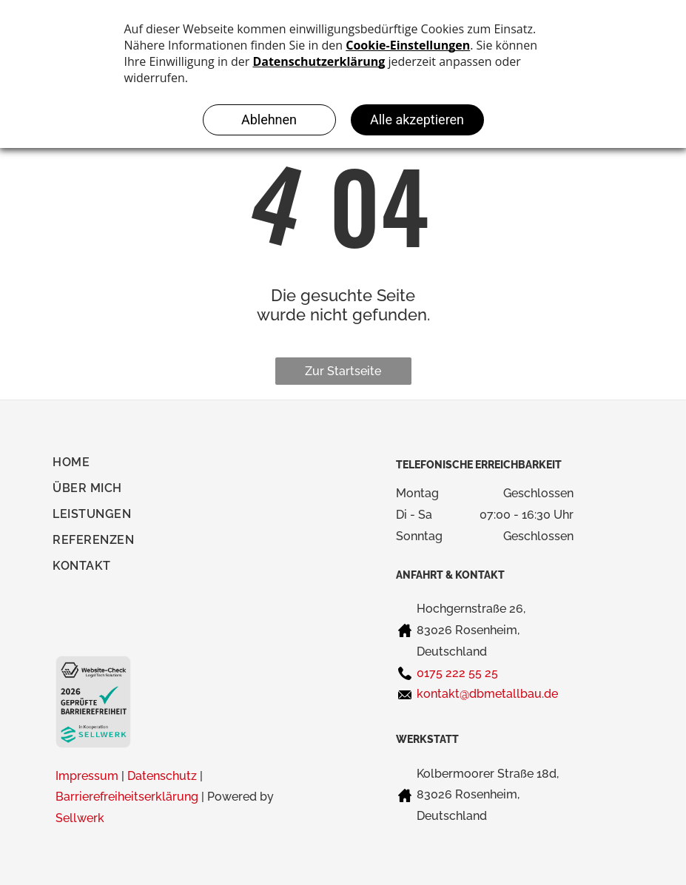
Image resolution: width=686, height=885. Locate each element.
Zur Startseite (343, 371)
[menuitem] (79, 466)
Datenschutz (162, 776)
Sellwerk (80, 818)
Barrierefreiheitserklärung (127, 797)
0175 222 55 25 (457, 673)
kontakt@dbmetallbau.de (487, 694)
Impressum (87, 776)
